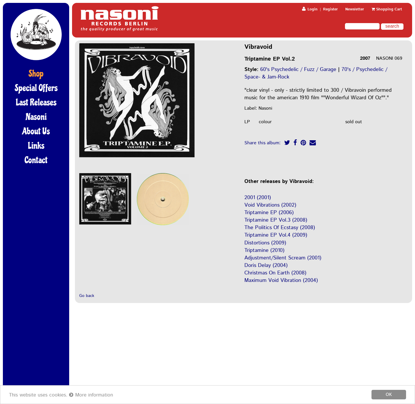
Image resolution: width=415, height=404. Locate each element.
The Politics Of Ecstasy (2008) (279, 227)
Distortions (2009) (265, 243)
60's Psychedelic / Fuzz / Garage (298, 69)
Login (310, 9)
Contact (36, 160)
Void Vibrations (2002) (270, 205)
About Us (36, 131)
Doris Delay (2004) (266, 265)
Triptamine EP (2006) (269, 212)
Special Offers (36, 88)
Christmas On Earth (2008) (275, 273)
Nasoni (36, 116)
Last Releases (36, 102)
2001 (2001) (257, 197)
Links (36, 145)
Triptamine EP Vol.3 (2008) (275, 220)
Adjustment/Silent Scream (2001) (282, 258)
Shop (36, 73)
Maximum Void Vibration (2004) (281, 280)
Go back (86, 296)
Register (330, 9)
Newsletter (354, 9)
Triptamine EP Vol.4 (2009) (275, 235)
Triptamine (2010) (264, 250)
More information (91, 395)
